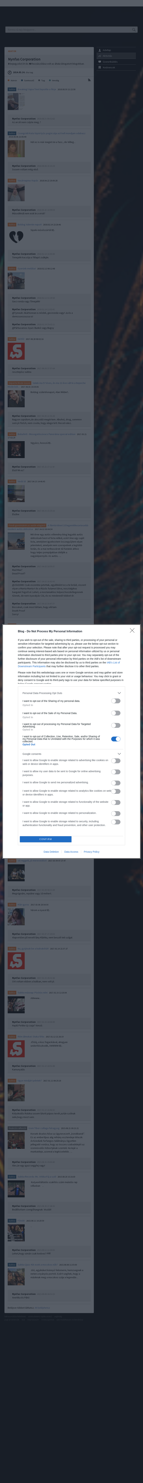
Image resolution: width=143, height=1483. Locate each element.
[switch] (115, 700)
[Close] (133, 631)
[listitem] (71, 693)
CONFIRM (45, 839)
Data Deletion (51, 851)
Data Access (71, 851)
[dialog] (71, 741)
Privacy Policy (91, 851)
